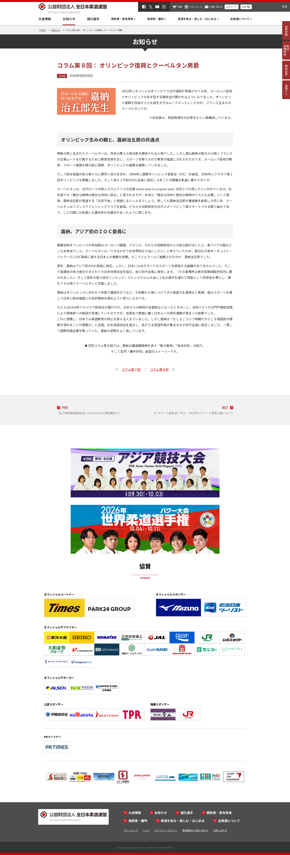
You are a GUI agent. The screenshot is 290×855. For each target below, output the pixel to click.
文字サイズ (231, 6)
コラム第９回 (159, 369)
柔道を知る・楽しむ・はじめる (183, 820)
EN (284, 6)
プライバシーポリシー (166, 830)
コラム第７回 (131, 369)
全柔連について (229, 820)
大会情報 (44, 18)
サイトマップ (131, 830)
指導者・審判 (137, 820)
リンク (146, 830)
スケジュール (196, 6)
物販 (180, 6)
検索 (244, 6)
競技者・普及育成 (219, 812)
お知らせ (69, 18)
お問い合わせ (216, 6)
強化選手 (93, 18)
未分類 (62, 75)
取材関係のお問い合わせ (195, 830)
